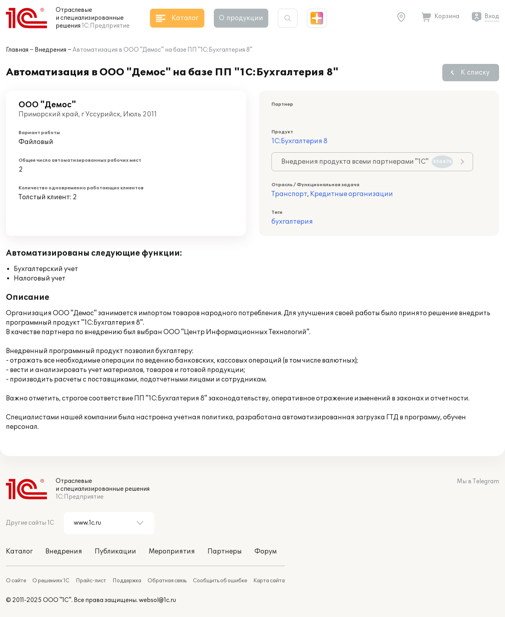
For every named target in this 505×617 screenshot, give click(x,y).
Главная (17, 50)
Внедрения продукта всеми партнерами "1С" (367, 161)
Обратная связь (167, 581)
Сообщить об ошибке (220, 581)
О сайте (16, 581)
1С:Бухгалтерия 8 (299, 141)
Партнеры (225, 551)
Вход (491, 16)
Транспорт (289, 194)
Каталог (19, 551)
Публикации (115, 551)
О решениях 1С (50, 581)
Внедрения (50, 50)
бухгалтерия (292, 222)
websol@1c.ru (157, 600)
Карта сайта (269, 581)
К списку (475, 73)
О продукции (241, 18)
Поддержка (126, 581)
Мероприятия (172, 551)
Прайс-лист (91, 581)
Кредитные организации (351, 194)
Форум (265, 551)
